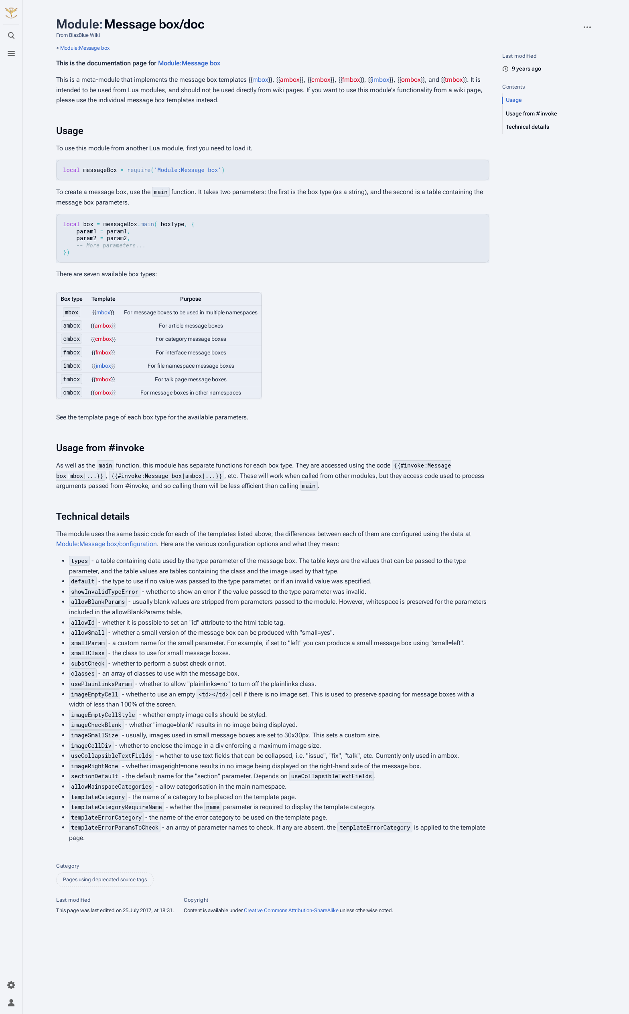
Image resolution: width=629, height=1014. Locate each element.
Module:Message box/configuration (106, 544)
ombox (411, 79)
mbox (260, 79)
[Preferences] (11, 985)
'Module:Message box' (187, 170)
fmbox (351, 79)
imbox (381, 79)
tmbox (454, 79)
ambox (290, 79)
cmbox (321, 79)
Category (67, 866)
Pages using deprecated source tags (105, 879)
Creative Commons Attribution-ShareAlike (291, 910)
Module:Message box (85, 48)
